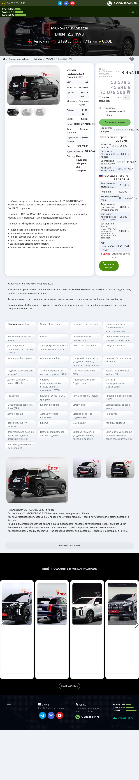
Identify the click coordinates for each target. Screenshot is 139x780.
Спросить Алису (84, 103)
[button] (58, 83)
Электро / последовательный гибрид (115, 111)
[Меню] (133, 11)
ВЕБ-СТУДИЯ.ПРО (123, 721)
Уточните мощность (104, 99)
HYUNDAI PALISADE (15, 638)
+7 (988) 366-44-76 (122, 3)
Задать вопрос (107, 267)
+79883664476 (87, 720)
